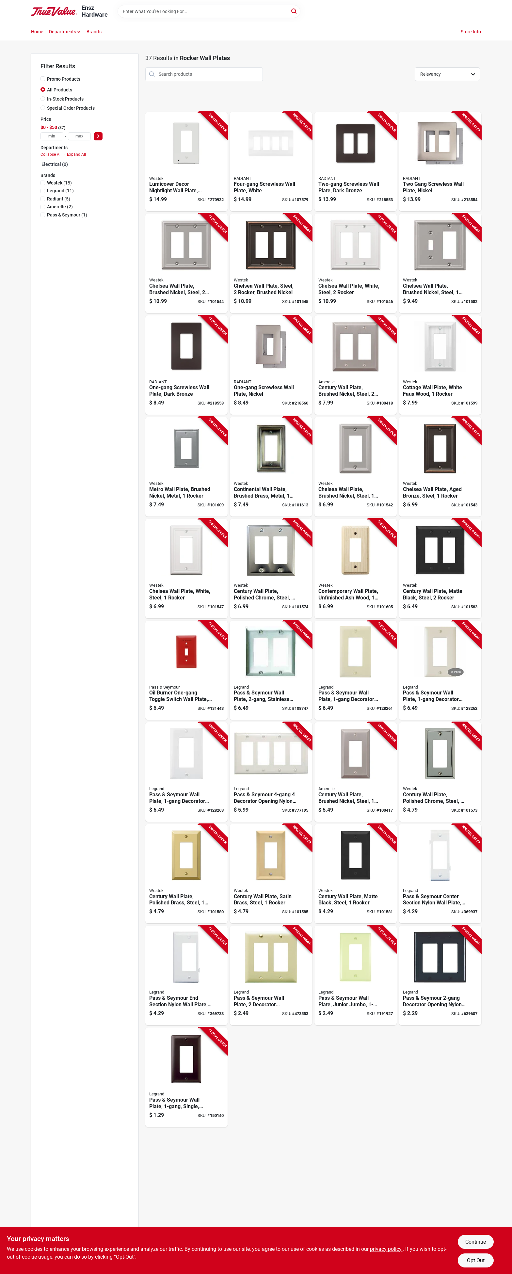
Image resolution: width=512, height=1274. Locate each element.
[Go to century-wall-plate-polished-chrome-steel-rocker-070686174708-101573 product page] (440, 772)
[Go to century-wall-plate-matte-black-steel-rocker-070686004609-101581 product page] (355, 874)
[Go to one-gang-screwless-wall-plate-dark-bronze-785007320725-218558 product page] (186, 365)
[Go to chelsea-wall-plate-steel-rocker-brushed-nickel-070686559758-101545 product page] (271, 263)
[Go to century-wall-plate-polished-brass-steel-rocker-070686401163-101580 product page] (186, 874)
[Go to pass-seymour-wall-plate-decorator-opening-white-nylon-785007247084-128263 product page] (186, 772)
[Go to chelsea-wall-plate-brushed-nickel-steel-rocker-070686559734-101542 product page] (355, 467)
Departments (62, 31)
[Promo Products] (42, 78)
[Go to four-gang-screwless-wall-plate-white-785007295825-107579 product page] (271, 162)
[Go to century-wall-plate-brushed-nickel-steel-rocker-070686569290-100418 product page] (355, 365)
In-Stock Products (65, 99)
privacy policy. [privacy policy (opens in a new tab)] (386, 1249)
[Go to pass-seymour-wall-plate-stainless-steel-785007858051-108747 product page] (271, 670)
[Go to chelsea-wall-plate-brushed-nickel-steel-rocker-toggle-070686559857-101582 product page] (440, 263)
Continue (475, 1242)
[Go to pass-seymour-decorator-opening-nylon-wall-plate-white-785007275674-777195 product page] (271, 772)
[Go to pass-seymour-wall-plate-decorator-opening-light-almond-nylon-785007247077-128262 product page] (440, 670)
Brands (94, 31)
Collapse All (50, 154)
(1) (67, 214)
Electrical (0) (54, 164)
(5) (58, 198)
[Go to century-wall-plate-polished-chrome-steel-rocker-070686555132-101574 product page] (271, 568)
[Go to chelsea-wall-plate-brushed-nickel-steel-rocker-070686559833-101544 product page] (186, 263)
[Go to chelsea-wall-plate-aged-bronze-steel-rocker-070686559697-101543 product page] (440, 467)
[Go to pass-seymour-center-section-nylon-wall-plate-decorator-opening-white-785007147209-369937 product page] (440, 874)
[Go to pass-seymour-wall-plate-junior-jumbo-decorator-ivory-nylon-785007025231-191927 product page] (355, 975)
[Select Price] (98, 136)
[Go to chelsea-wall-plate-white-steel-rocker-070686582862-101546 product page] (355, 263)
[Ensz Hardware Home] (54, 11)
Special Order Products (71, 108)
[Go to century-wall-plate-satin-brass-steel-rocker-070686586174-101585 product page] (271, 874)
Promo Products (63, 79)
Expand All (76, 154)
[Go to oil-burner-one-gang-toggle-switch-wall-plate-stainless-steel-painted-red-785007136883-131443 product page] (186, 670)
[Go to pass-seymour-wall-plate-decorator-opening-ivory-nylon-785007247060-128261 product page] (355, 670)
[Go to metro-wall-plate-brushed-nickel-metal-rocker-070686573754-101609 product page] (186, 467)
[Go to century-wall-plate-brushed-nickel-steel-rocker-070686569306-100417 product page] (355, 772)
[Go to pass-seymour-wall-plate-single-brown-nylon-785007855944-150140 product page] (186, 1077)
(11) (60, 190)
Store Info (471, 31)
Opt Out (476, 1260)
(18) (59, 182)
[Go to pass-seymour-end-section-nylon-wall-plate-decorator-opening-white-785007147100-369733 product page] (186, 975)
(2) (60, 206)
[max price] (79, 136)
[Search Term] (209, 11)
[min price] (51, 136)
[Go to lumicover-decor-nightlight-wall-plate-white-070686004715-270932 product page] (186, 162)
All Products (59, 89)
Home (37, 31)
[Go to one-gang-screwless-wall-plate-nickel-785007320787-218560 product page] (271, 365)
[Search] (294, 11)
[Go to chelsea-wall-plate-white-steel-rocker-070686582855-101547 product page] (186, 568)
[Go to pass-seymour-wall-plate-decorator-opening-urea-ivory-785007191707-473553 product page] (271, 975)
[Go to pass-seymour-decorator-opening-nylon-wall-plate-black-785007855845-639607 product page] (440, 975)
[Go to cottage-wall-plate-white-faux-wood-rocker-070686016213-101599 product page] (440, 365)
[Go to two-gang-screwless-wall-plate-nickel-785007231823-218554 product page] (440, 162)
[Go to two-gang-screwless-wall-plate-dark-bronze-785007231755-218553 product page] (355, 162)
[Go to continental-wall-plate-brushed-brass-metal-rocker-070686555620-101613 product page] (271, 467)
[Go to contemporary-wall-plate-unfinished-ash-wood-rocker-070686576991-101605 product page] (355, 568)
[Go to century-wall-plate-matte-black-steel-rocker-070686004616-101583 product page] (440, 568)
